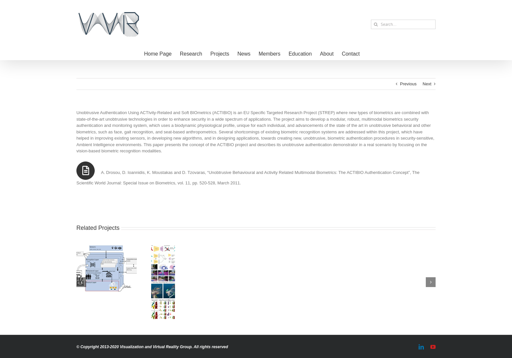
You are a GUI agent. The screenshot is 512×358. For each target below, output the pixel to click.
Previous (408, 83)
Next (427, 83)
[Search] (375, 24)
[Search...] (403, 24)
